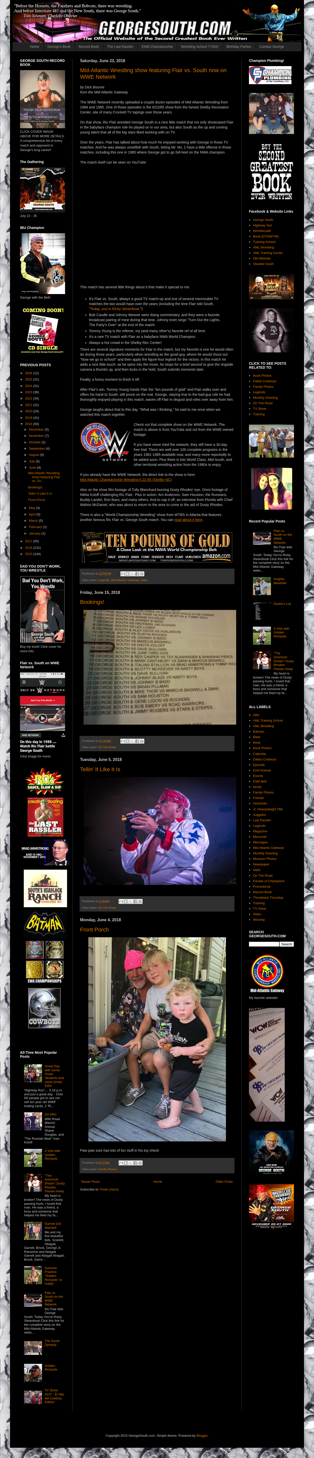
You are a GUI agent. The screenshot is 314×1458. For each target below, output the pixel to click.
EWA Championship (157, 47)
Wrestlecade (262, 231)
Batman (258, 731)
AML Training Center (268, 253)
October (35, 442)
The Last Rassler (120, 47)
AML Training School (268, 720)
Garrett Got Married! (53, 1226)
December (37, 429)
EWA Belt (259, 781)
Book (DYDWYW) (266, 236)
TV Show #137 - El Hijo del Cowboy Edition (54, 1396)
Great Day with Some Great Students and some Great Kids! (54, 1076)
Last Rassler (262, 820)
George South (263, 220)
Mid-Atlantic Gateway (125, 580)
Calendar (259, 754)
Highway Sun (262, 225)
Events (258, 776)
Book (256, 742)
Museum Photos (264, 859)
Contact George (271, 47)
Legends (104, 580)
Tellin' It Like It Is (100, 769)
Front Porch (94, 929)
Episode (259, 765)
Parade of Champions (268, 881)
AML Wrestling (263, 247)
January (35, 533)
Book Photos (262, 375)
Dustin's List (282, 604)
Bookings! (92, 602)
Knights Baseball (279, 581)
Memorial (259, 837)
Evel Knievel (262, 770)
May (32, 508)
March (34, 520)
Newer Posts (90, 1181)
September (37, 448)
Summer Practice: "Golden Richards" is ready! (53, 1275)
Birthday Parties (238, 47)
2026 (29, 373)
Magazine (260, 831)
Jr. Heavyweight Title (268, 809)
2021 (29, 405)
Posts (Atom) (109, 1189)
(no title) (50, 1114)
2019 (29, 418)
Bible (256, 737)
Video (144, 580)
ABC (256, 715)
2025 (29, 379)
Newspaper (261, 864)
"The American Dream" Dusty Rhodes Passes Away (55, 1183)
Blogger (201, 1435)
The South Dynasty (52, 1343)
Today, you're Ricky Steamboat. (115, 309)
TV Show (259, 409)
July (32, 461)
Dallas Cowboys (264, 381)
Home (34, 47)
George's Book (58, 47)
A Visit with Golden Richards (52, 1154)
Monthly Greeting (265, 398)
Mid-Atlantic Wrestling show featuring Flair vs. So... (44, 477)
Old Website (262, 258)
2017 (29, 541)
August (34, 455)
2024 (29, 386)
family (257, 787)
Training (258, 414)
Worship (259, 919)
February (36, 527)
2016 (29, 548)
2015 (29, 554)
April (33, 514)
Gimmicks (260, 803)
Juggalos (259, 815)
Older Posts (224, 1181)
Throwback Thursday (268, 897)
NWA (256, 870)
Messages (260, 842)
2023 (29, 392)
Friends (258, 798)
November (37, 436)
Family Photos (107, 1169)
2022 (29, 398)
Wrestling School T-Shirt (199, 47)
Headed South (263, 264)
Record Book (89, 47)
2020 (29, 411)
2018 (29, 424)
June (33, 467)
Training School (264, 242)
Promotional (261, 886)
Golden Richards (51, 1368)
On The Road (107, 747)
